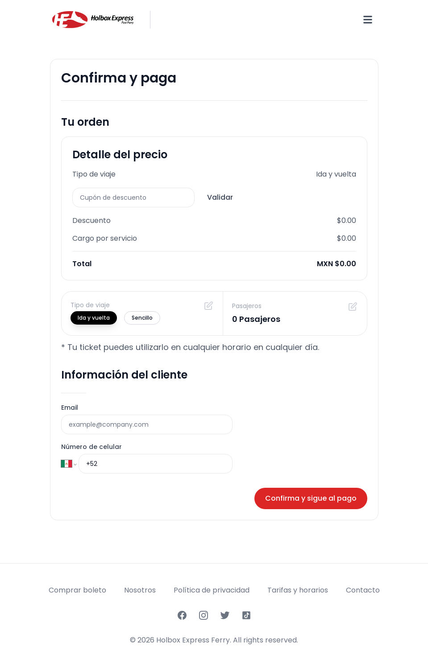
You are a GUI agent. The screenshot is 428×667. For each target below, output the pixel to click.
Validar (220, 197)
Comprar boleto (77, 590)
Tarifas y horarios (297, 590)
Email (69, 407)
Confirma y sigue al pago (311, 498)
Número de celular (91, 446)
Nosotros (140, 590)
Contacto (363, 590)
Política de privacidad (211, 590)
